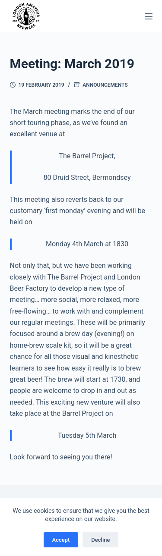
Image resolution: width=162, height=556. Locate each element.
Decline (100, 540)
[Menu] (148, 16)
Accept (61, 540)
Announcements (105, 85)
